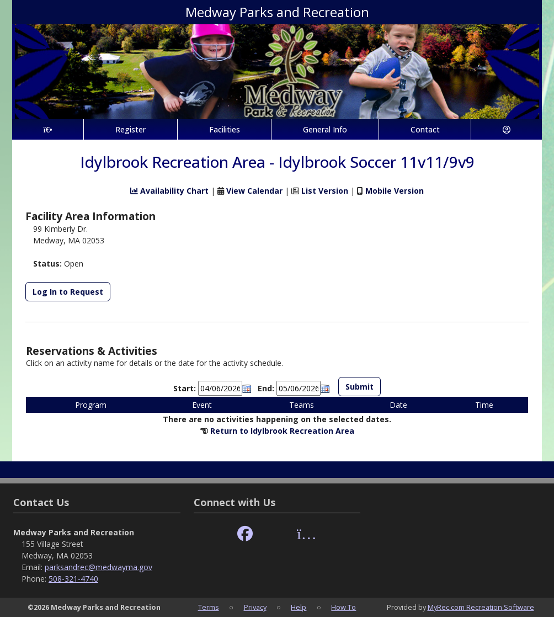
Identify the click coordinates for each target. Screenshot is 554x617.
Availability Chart (169, 190)
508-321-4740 (73, 578)
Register (130, 129)
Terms (208, 607)
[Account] (506, 129)
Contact (425, 129)
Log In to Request (68, 291)
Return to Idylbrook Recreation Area (282, 430)
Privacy (255, 607)
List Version (324, 190)
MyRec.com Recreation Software (481, 607)
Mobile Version (394, 190)
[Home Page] (47, 129)
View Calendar (254, 190)
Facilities (224, 129)
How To (343, 607)
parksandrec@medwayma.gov (98, 567)
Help (298, 607)
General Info (325, 129)
